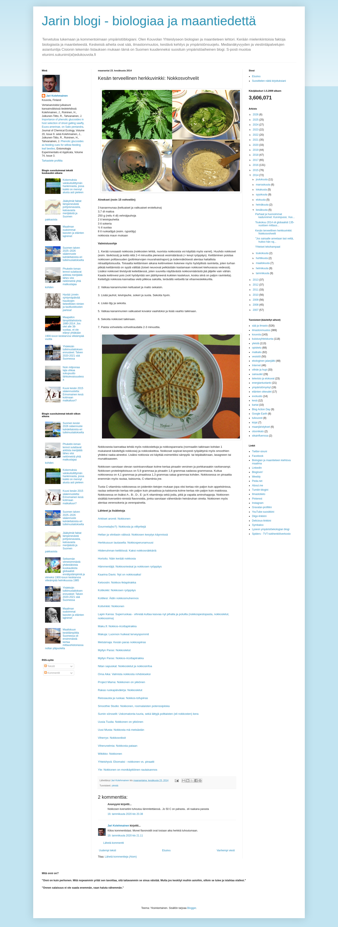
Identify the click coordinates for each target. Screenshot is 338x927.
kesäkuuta (262, 209)
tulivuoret (257, 418)
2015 (256, 170)
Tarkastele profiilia (52, 160)
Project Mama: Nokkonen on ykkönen (121, 682)
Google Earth (259, 413)
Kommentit (52, 672)
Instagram (257, 502)
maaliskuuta (263, 263)
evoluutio (257, 396)
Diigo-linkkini (259, 516)
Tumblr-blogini (260, 489)
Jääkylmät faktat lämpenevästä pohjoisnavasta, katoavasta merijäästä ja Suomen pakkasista (63, 210)
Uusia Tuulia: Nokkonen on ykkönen (120, 721)
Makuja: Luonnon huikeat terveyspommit (123, 634)
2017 (256, 160)
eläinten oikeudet (262, 391)
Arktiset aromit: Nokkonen (114, 518)
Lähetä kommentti (113, 842)
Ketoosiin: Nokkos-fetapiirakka (117, 582)
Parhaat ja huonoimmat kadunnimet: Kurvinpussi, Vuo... (275, 216)
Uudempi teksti (107, 850)
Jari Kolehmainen (118, 825)
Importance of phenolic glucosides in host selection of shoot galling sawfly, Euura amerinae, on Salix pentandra (63, 123)
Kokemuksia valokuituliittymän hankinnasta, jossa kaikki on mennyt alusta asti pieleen (73, 186)
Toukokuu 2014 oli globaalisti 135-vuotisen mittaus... (274, 224)
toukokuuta (262, 253)
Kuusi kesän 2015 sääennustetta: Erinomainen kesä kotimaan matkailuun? (73, 394)
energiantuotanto (261, 382)
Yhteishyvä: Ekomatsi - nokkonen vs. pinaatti (126, 761)
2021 (256, 139)
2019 (256, 149)
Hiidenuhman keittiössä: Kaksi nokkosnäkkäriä (127, 550)
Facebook (257, 455)
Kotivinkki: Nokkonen (111, 606)
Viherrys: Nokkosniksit (112, 737)
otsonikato (258, 431)
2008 (256, 304)
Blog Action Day (261, 409)
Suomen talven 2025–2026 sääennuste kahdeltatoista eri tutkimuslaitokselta (73, 254)
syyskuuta (262, 194)
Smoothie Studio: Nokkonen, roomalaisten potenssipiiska (134, 706)
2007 (256, 309)
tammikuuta (263, 273)
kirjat (254, 422)
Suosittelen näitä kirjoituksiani (269, 80)
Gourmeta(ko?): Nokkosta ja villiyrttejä (122, 526)
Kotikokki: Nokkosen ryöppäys (117, 590)
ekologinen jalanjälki (263, 360)
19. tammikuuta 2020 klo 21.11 (125, 835)
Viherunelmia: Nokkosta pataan (117, 745)
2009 (256, 299)
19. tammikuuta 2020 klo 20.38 (125, 813)
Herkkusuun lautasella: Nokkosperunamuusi (125, 542)
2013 (256, 279)
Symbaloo (257, 524)
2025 (256, 119)
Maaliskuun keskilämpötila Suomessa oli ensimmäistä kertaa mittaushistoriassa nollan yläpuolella (64, 639)
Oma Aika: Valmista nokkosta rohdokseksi (124, 674)
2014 (256, 175)
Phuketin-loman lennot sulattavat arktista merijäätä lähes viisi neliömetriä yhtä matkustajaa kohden (63, 278)
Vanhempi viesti (226, 850)
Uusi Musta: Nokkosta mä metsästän (121, 729)
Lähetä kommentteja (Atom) (121, 856)
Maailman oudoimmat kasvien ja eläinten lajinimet (73, 231)
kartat (255, 404)
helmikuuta (262, 268)
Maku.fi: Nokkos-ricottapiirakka (117, 626)
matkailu (257, 352)
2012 (256, 284)
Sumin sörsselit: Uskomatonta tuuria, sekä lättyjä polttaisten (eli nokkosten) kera (148, 713)
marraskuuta (263, 184)
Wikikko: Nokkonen (110, 753)
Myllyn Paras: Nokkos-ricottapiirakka (121, 658)
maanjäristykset (261, 426)
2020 (256, 144)
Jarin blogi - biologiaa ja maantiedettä (149, 21)
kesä (254, 400)
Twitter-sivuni (259, 451)
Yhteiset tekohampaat (267, 246)
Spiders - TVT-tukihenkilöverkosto (271, 533)
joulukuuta (262, 179)
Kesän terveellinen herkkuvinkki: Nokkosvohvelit (273, 232)
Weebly (256, 476)
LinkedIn (257, 467)
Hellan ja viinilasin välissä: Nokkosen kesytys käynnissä (133, 534)
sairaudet (257, 374)
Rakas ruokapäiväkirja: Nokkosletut (120, 690)
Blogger (191, 908)
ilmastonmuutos (261, 330)
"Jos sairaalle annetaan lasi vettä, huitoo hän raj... (274, 240)
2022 (256, 134)
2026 (256, 114)
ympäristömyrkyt (261, 387)
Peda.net (257, 480)
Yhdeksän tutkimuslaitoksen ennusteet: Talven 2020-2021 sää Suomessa (73, 352)
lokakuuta (262, 189)
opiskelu (256, 347)
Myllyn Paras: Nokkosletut (114, 650)
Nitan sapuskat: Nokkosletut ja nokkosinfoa (125, 666)
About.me (257, 485)
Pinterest (257, 498)
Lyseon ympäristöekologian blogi (270, 529)
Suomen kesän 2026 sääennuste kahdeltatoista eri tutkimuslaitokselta (73, 428)
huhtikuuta (262, 258)
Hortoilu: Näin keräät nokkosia (117, 558)
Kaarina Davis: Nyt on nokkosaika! (119, 574)
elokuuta (261, 199)
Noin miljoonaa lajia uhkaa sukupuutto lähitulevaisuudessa (73, 373)
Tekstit (49, 666)
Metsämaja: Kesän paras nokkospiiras (122, 642)
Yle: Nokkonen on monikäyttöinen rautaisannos (127, 769)
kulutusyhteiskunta (262, 338)
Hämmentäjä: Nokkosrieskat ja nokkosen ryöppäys (130, 566)
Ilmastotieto (258, 494)
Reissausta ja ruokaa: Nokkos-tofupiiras (123, 698)
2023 (256, 129)
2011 (256, 289)
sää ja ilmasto (260, 325)
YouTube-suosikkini (263, 511)
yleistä (115, 785)
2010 (256, 294)
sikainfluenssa (260, 435)
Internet (256, 365)
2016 (256, 165)
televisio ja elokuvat (263, 378)
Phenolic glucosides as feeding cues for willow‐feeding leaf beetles (62, 145)
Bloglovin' (257, 472)
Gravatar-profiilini (262, 507)
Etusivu (166, 850)
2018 (256, 154)
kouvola (256, 334)
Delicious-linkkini (261, 520)
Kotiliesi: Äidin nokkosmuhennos (118, 598)
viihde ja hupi (259, 369)
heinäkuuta (262, 204)
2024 (256, 124)
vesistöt (256, 356)
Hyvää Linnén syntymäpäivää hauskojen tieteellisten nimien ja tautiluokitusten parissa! (73, 302)
